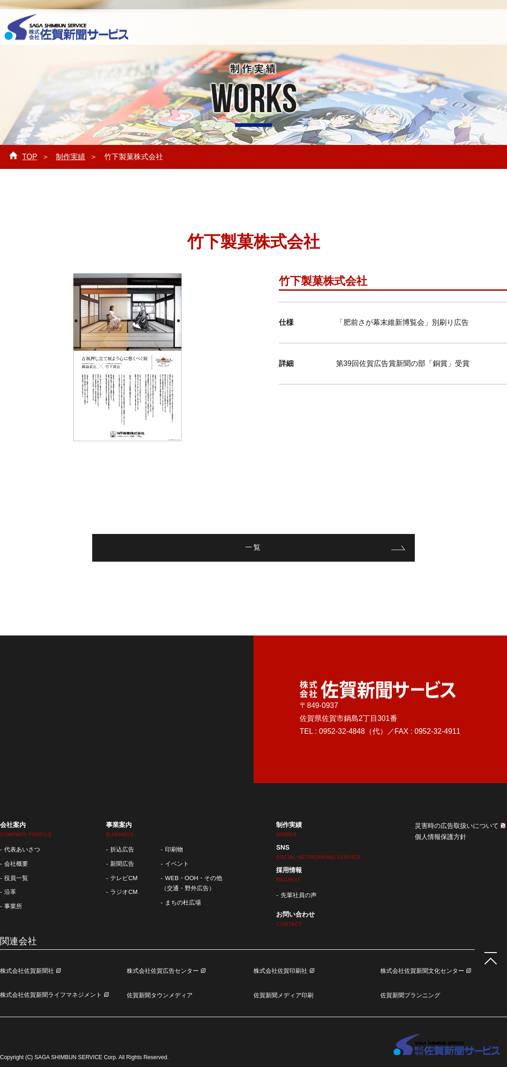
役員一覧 (16, 878)
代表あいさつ (22, 849)
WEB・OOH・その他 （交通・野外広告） (192, 883)
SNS (318, 852)
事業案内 (233, 26)
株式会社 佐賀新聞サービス (66, 28)
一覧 (253, 547)
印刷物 (174, 849)
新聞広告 (122, 863)
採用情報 (336, 26)
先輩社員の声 (299, 895)
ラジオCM (123, 891)
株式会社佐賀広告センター (163, 970)
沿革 (10, 891)
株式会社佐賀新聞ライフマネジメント (51, 994)
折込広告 (122, 849)
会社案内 (167, 26)
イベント (177, 863)
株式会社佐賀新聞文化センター (422, 970)
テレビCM (123, 878)
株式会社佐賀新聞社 (27, 970)
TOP (29, 157)
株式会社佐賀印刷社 (280, 970)
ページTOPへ (488, 956)
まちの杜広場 (183, 902)
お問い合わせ (468, 26)
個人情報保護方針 (440, 836)
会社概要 (16, 863)
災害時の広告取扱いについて (457, 825)
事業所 (13, 906)
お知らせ (393, 26)
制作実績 (285, 26)
